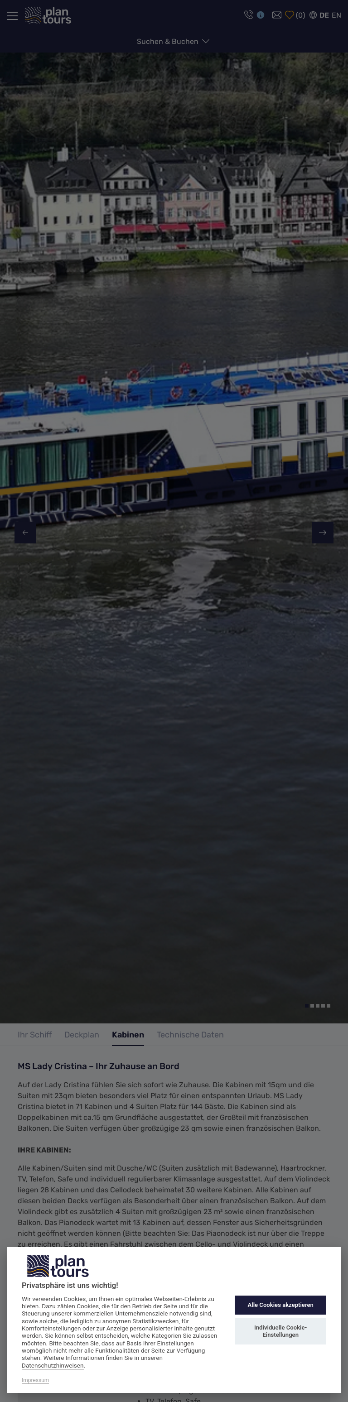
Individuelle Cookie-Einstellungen (280, 1331)
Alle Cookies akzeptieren (280, 1304)
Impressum (35, 1380)
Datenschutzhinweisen (53, 1365)
